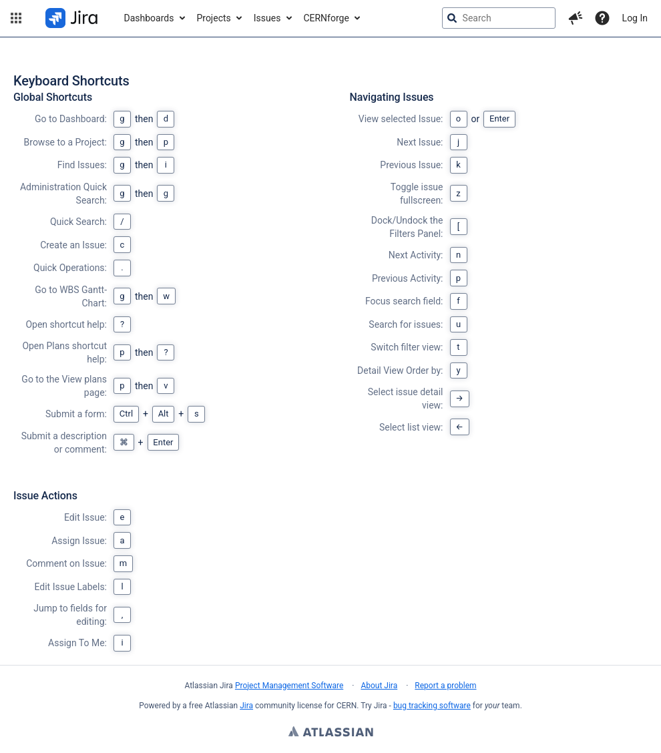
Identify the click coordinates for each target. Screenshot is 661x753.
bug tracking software (432, 705)
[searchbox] (499, 18)
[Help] (602, 18)
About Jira (379, 685)
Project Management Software (289, 685)
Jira (246, 705)
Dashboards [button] (149, 18)
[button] (16, 18)
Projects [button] (213, 18)
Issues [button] (267, 18)
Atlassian (330, 733)
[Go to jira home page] (71, 18)
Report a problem (445, 685)
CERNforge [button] (326, 18)
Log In (635, 18)
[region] (330, 371)
